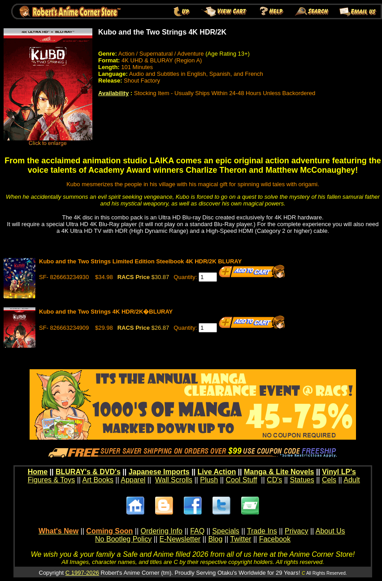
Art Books (97, 480)
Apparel (133, 480)
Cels (329, 480)
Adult (351, 480)
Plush (209, 480)
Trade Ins (262, 531)
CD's (274, 480)
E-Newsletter (180, 539)
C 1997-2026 (82, 572)
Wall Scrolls (173, 480)
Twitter (240, 539)
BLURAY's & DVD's (88, 472)
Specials (225, 531)
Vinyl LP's (339, 472)
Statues (302, 480)
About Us (330, 531)
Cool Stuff (241, 480)
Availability (113, 93)
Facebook (275, 539)
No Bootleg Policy (123, 539)
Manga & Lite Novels (279, 472)
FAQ (197, 531)
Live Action (217, 472)
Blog (215, 539)
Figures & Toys (51, 480)
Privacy (296, 531)
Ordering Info (161, 531)
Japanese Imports (159, 472)
